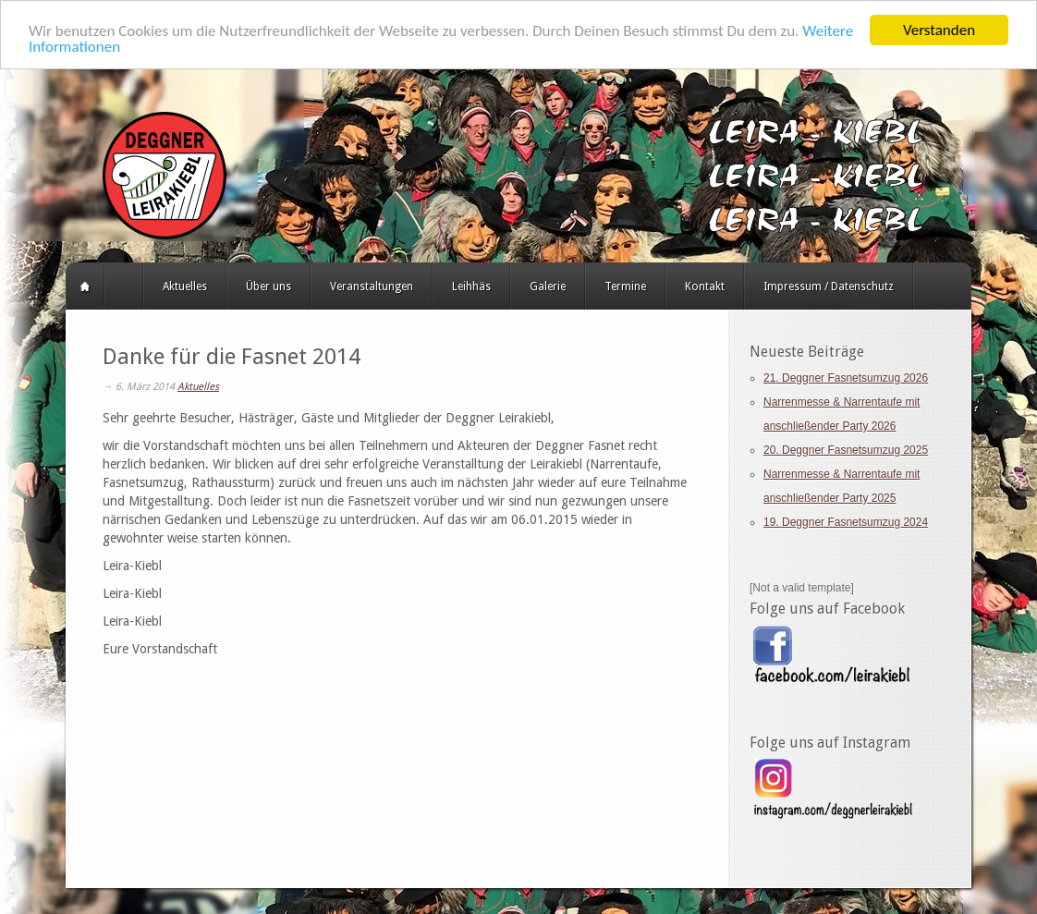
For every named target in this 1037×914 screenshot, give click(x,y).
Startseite (85, 286)
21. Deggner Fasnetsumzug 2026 (845, 378)
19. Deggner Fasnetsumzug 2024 (845, 522)
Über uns (268, 286)
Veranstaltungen (371, 286)
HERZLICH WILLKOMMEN (123, 286)
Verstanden (939, 30)
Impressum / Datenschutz (828, 286)
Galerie (548, 286)
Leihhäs (471, 286)
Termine (625, 286)
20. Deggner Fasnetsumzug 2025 (845, 450)
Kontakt (705, 286)
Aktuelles (185, 286)
